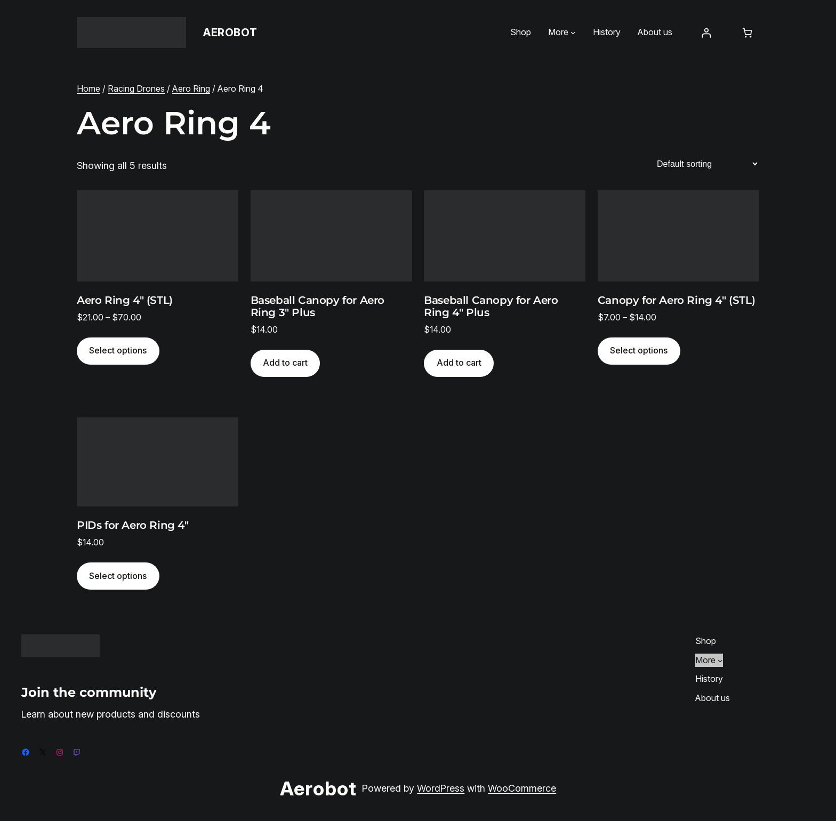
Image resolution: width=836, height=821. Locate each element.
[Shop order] (707, 164)
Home (88, 88)
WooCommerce (522, 788)
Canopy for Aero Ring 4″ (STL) (676, 300)
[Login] (706, 33)
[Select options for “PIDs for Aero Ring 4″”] (118, 576)
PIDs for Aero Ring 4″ (133, 525)
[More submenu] (573, 32)
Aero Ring (191, 88)
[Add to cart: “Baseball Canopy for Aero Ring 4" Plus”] (459, 363)
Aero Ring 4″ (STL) (125, 300)
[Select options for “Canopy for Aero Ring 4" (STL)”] (639, 351)
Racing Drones (136, 88)
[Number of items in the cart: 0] (747, 33)
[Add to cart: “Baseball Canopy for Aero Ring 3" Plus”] (285, 363)
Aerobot (230, 32)
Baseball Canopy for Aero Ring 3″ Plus (317, 306)
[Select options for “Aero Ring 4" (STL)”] (118, 351)
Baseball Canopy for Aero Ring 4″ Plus (491, 306)
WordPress (440, 788)
